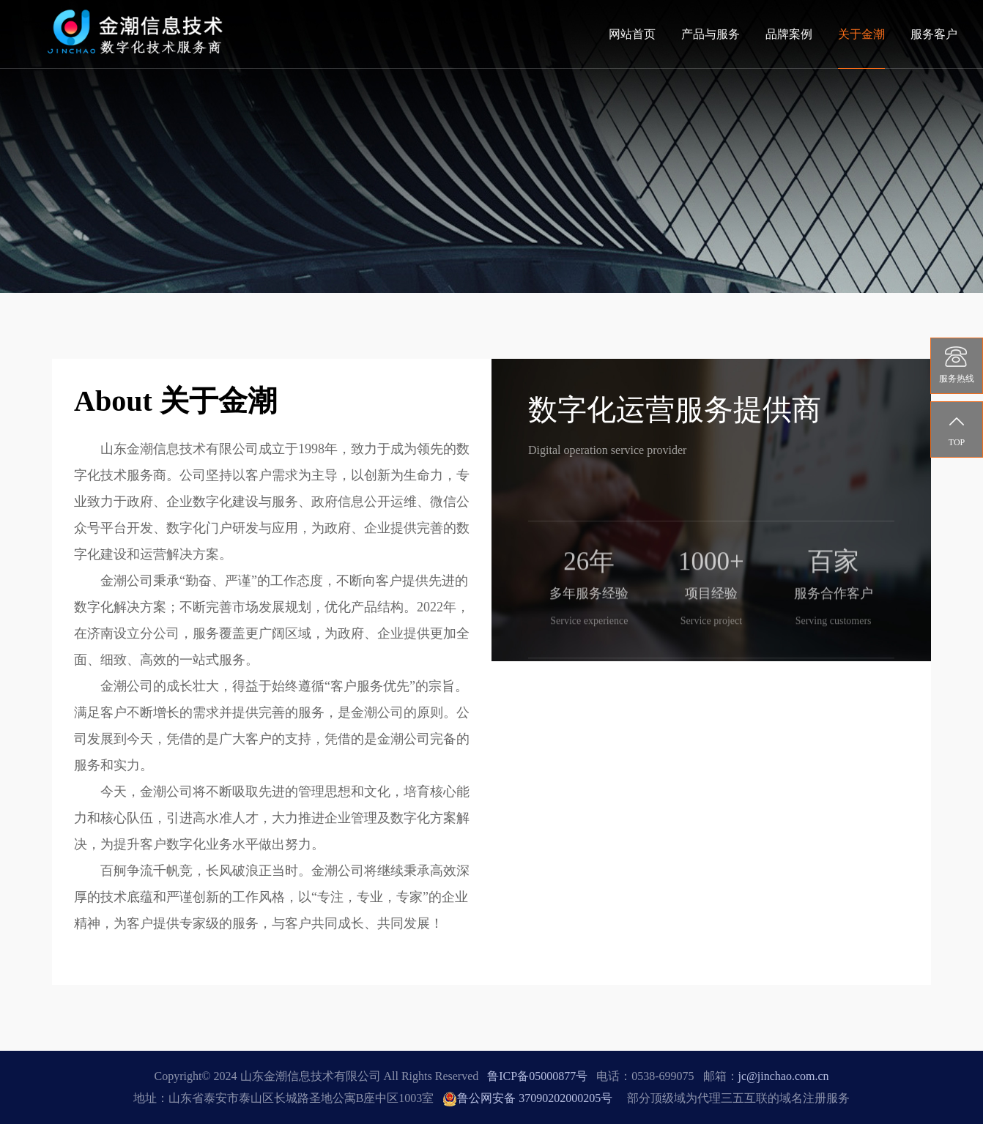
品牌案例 (788, 34)
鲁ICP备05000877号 (537, 1076)
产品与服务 (710, 34)
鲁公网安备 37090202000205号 (527, 1098)
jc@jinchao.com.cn (783, 1076)
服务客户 (933, 34)
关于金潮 (861, 34)
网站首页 (632, 34)
